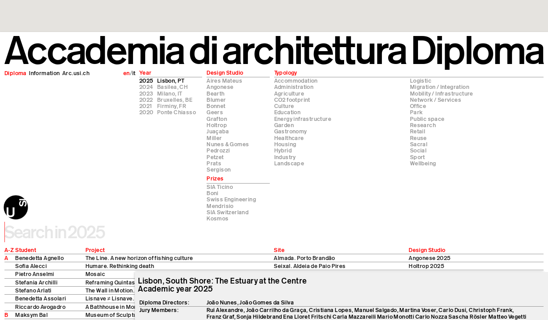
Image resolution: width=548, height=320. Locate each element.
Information (44, 72)
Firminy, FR (171, 105)
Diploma (15, 72)
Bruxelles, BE (174, 99)
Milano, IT (170, 93)
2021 (145, 106)
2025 (146, 80)
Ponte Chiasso (176, 112)
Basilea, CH (172, 86)
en (126, 72)
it (134, 72)
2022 (146, 99)
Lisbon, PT (171, 80)
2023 (146, 93)
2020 (146, 112)
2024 (146, 87)
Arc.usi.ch (75, 72)
